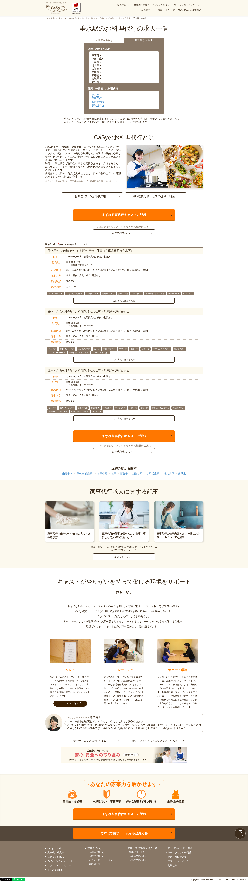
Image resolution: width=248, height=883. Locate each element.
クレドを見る (70, 703)
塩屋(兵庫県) (153, 473)
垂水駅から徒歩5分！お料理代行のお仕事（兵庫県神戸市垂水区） (90, 311)
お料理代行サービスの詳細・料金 (153, 196)
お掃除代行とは (97, 852)
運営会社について (177, 856)
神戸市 (119, 18)
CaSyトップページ (57, 848)
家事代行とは (124, 5)
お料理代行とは (97, 856)
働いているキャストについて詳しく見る (154, 740)
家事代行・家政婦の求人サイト (57, 8)
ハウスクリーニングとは (101, 860)
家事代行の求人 (137, 852)
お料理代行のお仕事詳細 (90, 196)
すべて (95, 95)
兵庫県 (111, 18)
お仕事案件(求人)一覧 (164, 10)
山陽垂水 (67, 473)
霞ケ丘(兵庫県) (84, 473)
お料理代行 (100, 18)
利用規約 (172, 865)
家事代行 (97, 98)
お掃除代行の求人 (138, 856)
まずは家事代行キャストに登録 (124, 215)
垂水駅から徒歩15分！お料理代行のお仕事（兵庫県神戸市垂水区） (91, 250)
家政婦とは (94, 864)
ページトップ (240, 835)
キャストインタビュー (190, 5)
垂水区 (127, 18)
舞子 (113, 473)
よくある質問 (143, 10)
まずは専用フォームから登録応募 (124, 833)
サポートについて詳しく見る (89, 740)
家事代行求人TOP (122, 232)
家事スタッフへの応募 (179, 852)
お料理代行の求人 (138, 860)
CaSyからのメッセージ (164, 5)
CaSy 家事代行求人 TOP (56, 18)
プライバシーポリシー (179, 861)
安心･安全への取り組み (190, 10)
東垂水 (182, 473)
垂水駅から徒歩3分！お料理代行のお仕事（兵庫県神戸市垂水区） (90, 370)
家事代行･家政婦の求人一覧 (81, 18)
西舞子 (124, 473)
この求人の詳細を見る (124, 300)
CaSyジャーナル (122, 557)
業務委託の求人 (141, 5)
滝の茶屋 (169, 473)
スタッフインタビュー (59, 865)
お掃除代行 (98, 101)
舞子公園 (102, 473)
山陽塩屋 (137, 473)
